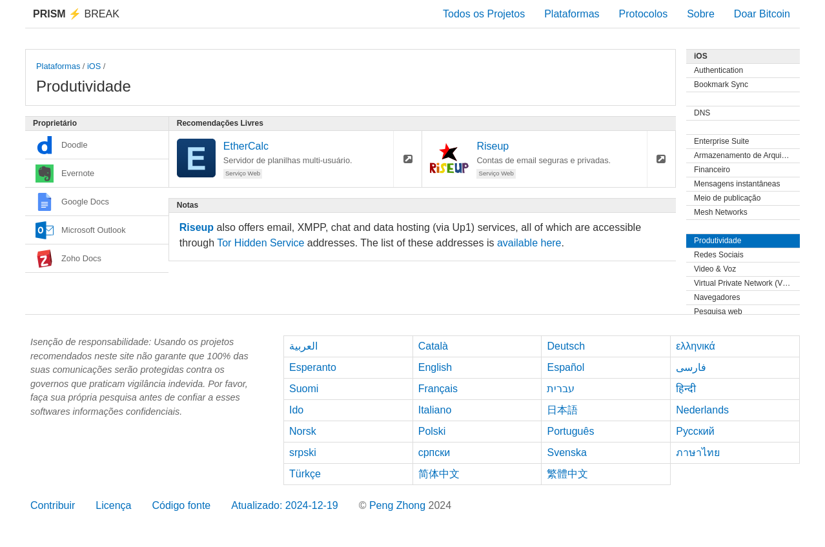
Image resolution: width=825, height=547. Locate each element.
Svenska (566, 452)
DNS (702, 112)
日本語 (562, 409)
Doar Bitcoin (762, 13)
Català (433, 346)
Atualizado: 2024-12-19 (284, 505)
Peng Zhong (399, 505)
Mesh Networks (721, 212)
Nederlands (702, 409)
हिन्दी (686, 388)
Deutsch (566, 346)
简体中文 (439, 473)
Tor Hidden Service (260, 242)
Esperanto (312, 367)
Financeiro (712, 169)
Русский (695, 431)
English (435, 367)
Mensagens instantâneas (737, 183)
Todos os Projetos (484, 13)
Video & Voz (715, 269)
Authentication (718, 70)
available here (529, 242)
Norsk (302, 431)
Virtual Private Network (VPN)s (747, 283)
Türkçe (305, 473)
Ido (296, 409)
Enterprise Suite (721, 141)
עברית (561, 388)
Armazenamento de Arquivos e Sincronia (747, 155)
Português (570, 431)
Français (438, 388)
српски (434, 452)
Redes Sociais (719, 254)
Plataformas (571, 13)
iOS (94, 66)
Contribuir (52, 505)
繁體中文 (567, 473)
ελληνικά (695, 346)
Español (565, 367)
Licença (113, 505)
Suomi (303, 388)
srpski (302, 452)
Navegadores (717, 297)
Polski (432, 431)
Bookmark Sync (721, 84)
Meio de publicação (727, 198)
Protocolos (643, 13)
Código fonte (181, 505)
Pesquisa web (718, 311)
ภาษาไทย (698, 452)
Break (76, 13)
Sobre (701, 13)
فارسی (691, 367)
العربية (303, 346)
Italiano (435, 409)
